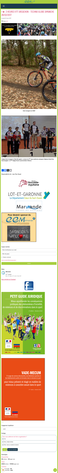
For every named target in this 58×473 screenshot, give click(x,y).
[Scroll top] (55, 470)
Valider (29, 263)
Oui (5, 438)
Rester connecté (7, 257)
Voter (4, 449)
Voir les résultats (12, 449)
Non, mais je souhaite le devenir (11, 444)
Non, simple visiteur (8, 441)
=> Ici (4, 429)
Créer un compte (4, 260)
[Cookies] (3, 470)
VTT (7, 21)
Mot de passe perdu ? (12, 260)
